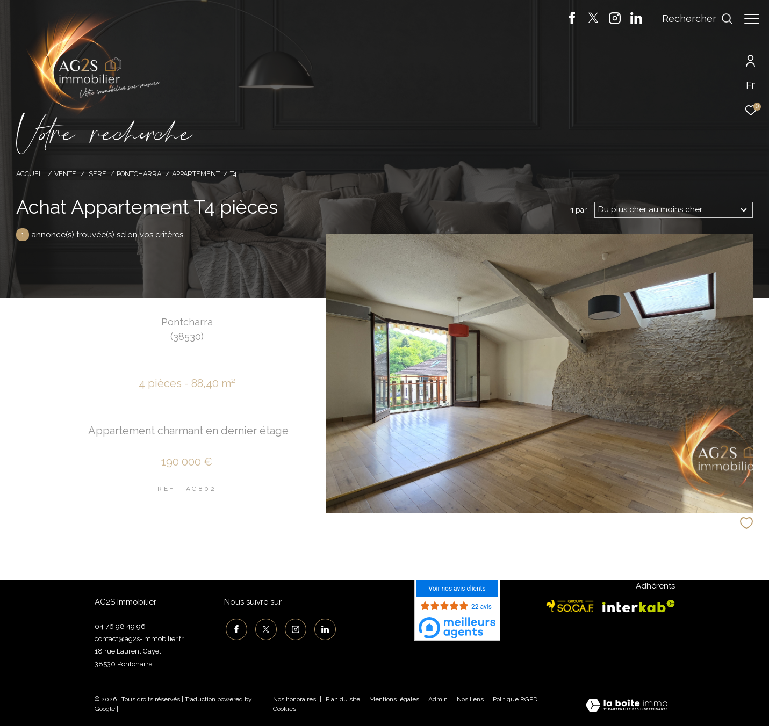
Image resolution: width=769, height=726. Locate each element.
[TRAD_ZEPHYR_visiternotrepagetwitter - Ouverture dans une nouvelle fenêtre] (588, 21)
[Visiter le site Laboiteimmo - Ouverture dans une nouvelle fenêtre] (626, 706)
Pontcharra (139, 174)
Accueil (30, 174)
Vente (65, 174)
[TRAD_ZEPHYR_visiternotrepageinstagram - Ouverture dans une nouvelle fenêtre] (609, 21)
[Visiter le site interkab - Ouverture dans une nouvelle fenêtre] (638, 606)
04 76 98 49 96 (120, 626)
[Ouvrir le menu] (752, 19)
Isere (96, 174)
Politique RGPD (515, 699)
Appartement (196, 174)
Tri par (576, 210)
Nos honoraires (294, 699)
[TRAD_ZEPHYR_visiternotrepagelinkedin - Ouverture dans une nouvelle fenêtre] (631, 21)
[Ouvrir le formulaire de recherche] (692, 19)
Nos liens (471, 699)
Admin (438, 699)
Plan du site (344, 699)
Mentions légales (395, 699)
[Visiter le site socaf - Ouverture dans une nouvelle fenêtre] (570, 606)
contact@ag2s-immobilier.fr (139, 639)
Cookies (284, 709)
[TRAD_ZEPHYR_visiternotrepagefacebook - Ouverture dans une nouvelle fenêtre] (567, 21)
